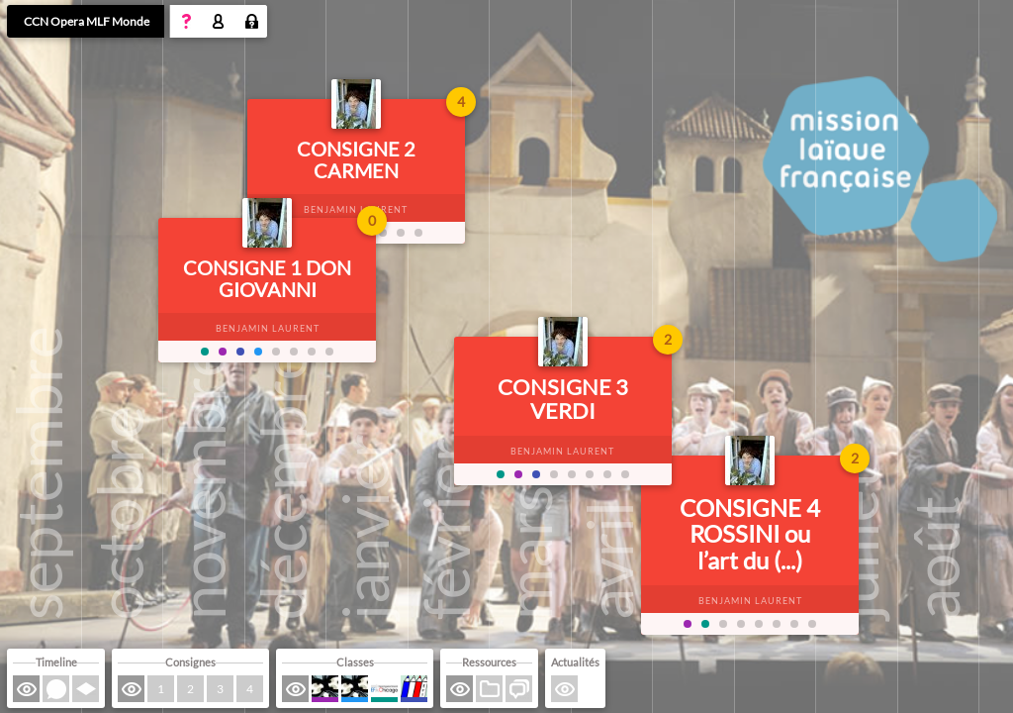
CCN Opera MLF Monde (86, 21)
